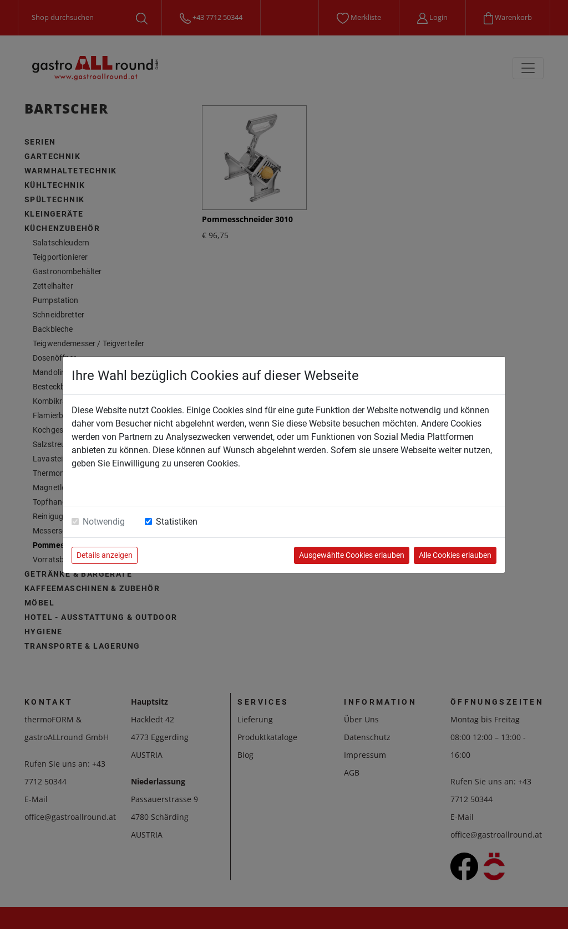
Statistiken (176, 521)
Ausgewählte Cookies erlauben (351, 555)
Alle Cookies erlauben (455, 555)
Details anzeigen (105, 555)
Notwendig (104, 521)
